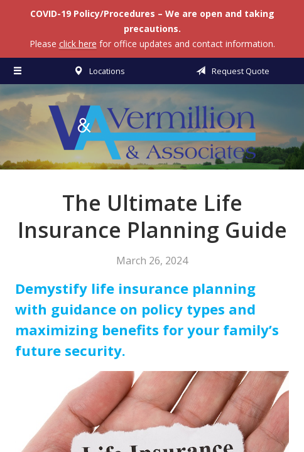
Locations (97, 71)
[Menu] (18, 71)
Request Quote (230, 71)
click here (78, 44)
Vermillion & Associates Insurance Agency (152, 132)
